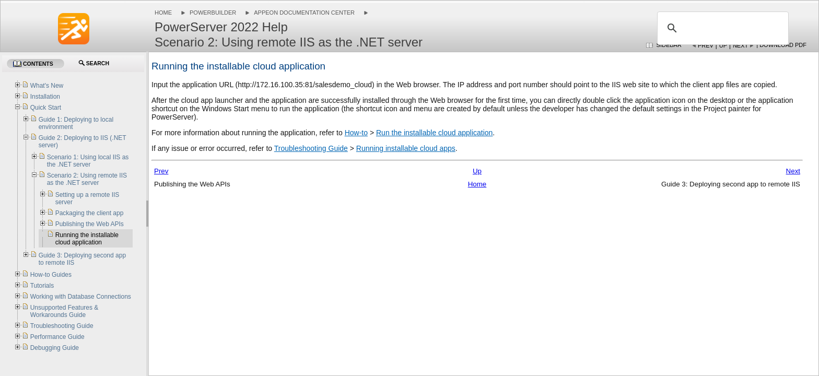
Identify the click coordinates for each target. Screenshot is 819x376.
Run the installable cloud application (434, 132)
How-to (356, 132)
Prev (705, 45)
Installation (45, 96)
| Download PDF (781, 45)
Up (723, 45)
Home (163, 12)
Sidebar (669, 45)
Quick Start (45, 107)
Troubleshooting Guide (311, 148)
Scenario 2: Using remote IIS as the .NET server (87, 179)
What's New (47, 85)
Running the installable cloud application (87, 238)
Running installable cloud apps (405, 148)
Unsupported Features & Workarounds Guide (64, 311)
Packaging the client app (89, 213)
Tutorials (42, 285)
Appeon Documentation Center (304, 12)
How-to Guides (51, 274)
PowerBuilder (213, 12)
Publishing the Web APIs (89, 224)
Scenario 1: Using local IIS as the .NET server (88, 161)
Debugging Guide (54, 347)
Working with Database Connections (80, 296)
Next (740, 45)
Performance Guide (57, 336)
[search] (721, 28)
